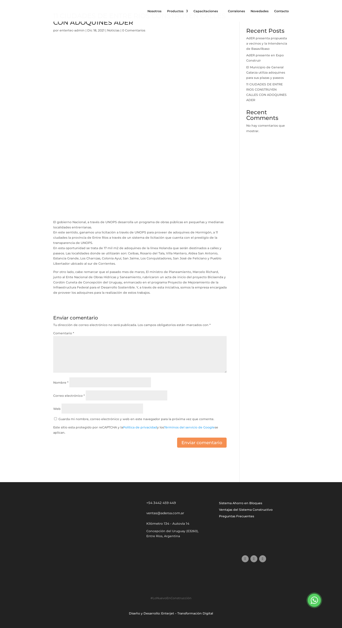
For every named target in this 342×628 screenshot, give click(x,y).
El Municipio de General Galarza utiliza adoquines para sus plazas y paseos (265, 72)
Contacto (281, 11)
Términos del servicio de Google (189, 427)
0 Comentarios (133, 30)
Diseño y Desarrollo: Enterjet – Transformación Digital (171, 613)
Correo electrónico (69, 396)
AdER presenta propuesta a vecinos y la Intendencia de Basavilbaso (266, 43)
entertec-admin (72, 30)
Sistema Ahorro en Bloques (240, 503)
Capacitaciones (205, 11)
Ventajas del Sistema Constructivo (246, 510)
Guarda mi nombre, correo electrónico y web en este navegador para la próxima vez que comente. (136, 419)
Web (57, 409)
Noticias (113, 30)
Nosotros (154, 11)
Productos (175, 11)
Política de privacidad (140, 427)
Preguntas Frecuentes (236, 516)
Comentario (63, 333)
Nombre (60, 383)
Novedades (259, 11)
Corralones (236, 11)
